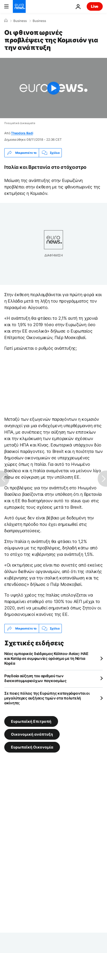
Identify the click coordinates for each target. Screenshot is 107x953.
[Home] (5, 21)
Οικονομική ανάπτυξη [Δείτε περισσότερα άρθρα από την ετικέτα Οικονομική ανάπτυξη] (32, 734)
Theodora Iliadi (22, 133)
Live (94, 6)
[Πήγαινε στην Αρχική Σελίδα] (19, 6)
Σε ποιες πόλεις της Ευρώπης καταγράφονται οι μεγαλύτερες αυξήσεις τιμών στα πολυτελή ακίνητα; (47, 698)
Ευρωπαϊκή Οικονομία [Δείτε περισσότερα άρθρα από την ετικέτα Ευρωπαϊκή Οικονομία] (32, 747)
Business (20, 21)
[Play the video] (53, 88)
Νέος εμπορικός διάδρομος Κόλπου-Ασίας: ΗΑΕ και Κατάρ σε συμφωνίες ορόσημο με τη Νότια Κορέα (46, 658)
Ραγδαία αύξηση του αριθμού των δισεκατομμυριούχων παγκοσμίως (35, 678)
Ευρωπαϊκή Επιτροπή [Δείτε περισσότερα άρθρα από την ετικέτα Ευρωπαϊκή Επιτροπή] (31, 721)
